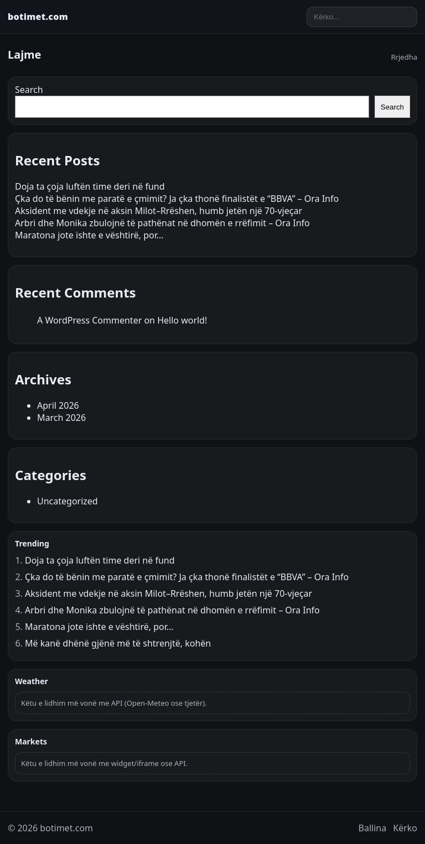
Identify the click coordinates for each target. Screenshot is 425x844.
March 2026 (61, 417)
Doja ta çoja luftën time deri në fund (90, 186)
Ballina (373, 828)
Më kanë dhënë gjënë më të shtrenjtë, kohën (118, 643)
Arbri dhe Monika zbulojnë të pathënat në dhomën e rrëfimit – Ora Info (162, 223)
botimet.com (38, 17)
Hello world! (182, 320)
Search (29, 90)
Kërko (405, 828)
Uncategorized (67, 501)
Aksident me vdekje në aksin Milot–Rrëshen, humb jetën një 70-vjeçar (158, 211)
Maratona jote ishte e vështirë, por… (89, 235)
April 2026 (58, 405)
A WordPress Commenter (89, 320)
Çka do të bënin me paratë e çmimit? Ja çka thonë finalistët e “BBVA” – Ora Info (177, 198)
